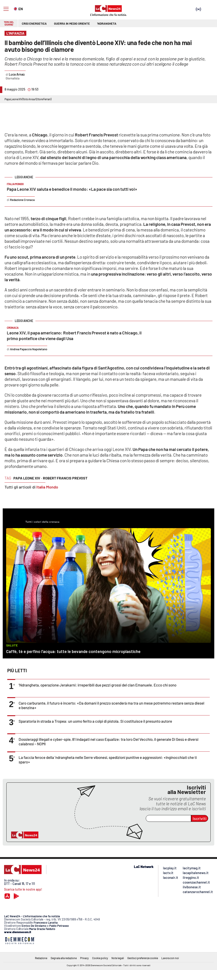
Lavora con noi (170, 958)
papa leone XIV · (27, 478)
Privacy (84, 958)
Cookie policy (100, 958)
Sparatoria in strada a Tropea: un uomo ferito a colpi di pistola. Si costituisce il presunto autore (95, 721)
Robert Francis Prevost (65, 478)
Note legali (117, 958)
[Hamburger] (6, 9)
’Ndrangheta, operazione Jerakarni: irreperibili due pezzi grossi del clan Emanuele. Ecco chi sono (97, 685)
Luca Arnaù (17, 74)
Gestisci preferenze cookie (142, 958)
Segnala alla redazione (64, 958)
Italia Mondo (47, 486)
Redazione (41, 958)
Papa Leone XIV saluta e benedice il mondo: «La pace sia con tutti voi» (72, 189)
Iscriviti (200, 818)
